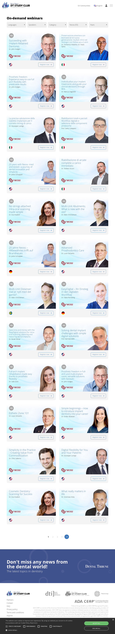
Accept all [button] (96, 623)
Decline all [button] (96, 628)
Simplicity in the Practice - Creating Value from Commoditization (22, 452)
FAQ (8, 606)
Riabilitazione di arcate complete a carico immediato (73, 163)
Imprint (10, 615)
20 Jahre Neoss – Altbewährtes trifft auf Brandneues (21, 250)
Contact (10, 603)
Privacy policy (12, 609)
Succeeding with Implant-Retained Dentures (18, 43)
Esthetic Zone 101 (19, 413)
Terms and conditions (15, 612)
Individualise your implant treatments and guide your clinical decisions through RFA (73, 85)
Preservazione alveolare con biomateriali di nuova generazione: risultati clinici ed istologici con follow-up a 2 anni (74, 38)
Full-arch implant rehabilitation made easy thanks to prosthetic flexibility (20, 375)
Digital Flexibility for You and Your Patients (74, 451)
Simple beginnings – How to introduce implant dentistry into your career (74, 411)
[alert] (57, 626)
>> (66, 537)
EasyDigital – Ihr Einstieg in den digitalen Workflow (74, 292)
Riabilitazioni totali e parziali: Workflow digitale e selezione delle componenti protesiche (74, 122)
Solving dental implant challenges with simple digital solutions (73, 333)
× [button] (113, 620)
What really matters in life (73, 493)
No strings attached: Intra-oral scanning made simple (20, 209)
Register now (44, 64)
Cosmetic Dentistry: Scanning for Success (20, 493)
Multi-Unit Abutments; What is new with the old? (73, 209)
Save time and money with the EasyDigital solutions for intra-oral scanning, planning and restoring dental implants (21, 333)
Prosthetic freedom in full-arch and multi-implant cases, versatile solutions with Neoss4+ (73, 375)
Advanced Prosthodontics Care (72, 249)
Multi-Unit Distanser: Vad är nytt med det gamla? (20, 292)
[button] (15, 626)
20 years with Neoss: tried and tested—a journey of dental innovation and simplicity (21, 168)
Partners (10, 600)
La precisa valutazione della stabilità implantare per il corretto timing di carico (22, 121)
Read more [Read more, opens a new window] (33, 623)
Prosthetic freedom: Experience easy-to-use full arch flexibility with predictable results (21, 81)
